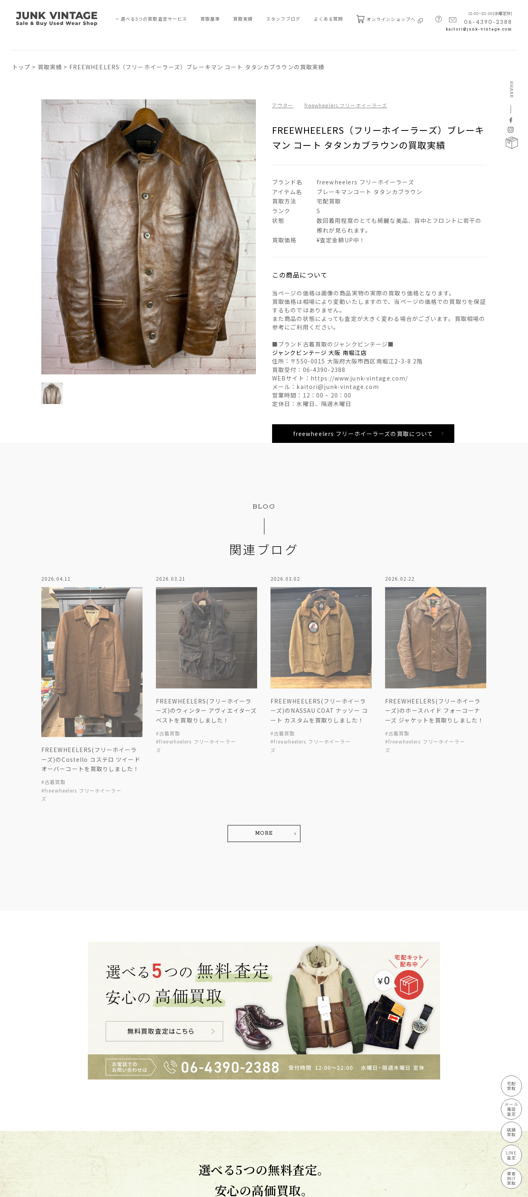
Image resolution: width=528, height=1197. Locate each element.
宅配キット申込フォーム (102, 1119)
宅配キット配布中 (313, 951)
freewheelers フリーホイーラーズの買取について (363, 434)
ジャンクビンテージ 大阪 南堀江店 (319, 352)
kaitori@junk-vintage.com (479, 29)
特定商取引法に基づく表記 (96, 1186)
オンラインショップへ (389, 19)
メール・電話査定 (35, 1060)
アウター (282, 105)
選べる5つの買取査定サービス (154, 18)
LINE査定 (511, 1155)
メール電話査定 (511, 1109)
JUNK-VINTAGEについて (40, 1119)
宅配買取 (511, 1085)
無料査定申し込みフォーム (104, 1104)
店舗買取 (25, 1075)
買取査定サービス (31, 1031)
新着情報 (84, 1060)
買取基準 (210, 18)
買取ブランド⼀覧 (94, 1075)
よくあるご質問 (92, 1090)
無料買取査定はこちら (204, 951)
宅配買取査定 (30, 1046)
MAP (250, 1100)
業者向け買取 (30, 1104)
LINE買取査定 (30, 1090)
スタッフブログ (283, 18)
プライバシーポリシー (34, 1186)
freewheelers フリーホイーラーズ (345, 105)
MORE (264, 694)
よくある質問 (328, 18)
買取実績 (243, 18)
